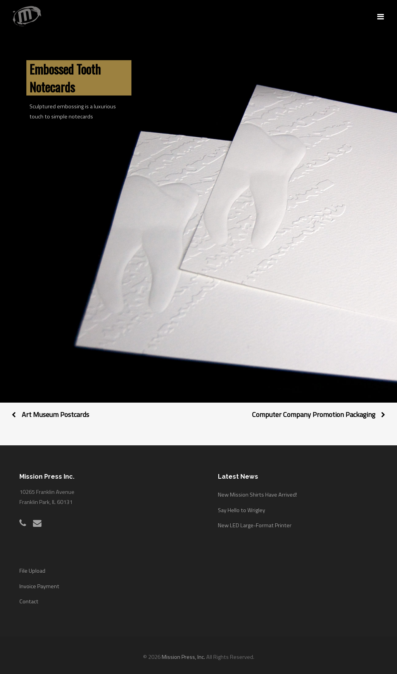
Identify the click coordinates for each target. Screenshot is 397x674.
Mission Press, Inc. (183, 657)
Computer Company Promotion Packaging (313, 414)
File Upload (32, 570)
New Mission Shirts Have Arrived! (257, 494)
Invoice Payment (39, 586)
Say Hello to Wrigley (241, 510)
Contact (28, 601)
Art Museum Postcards (55, 414)
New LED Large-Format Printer (255, 525)
